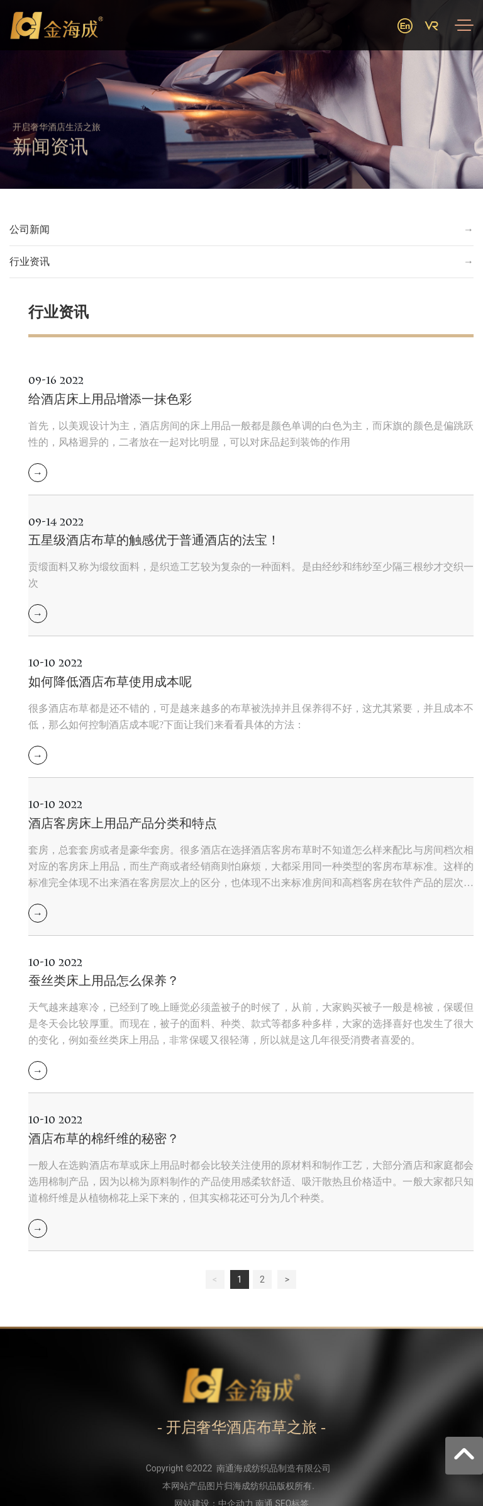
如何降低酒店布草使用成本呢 (110, 681)
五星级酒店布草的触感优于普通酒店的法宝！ (154, 540)
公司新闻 (29, 229)
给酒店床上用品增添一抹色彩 (110, 399)
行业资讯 (29, 261)
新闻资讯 (50, 157)
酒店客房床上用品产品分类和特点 (122, 823)
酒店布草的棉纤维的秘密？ (103, 1138)
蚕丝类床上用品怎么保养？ (103, 980)
